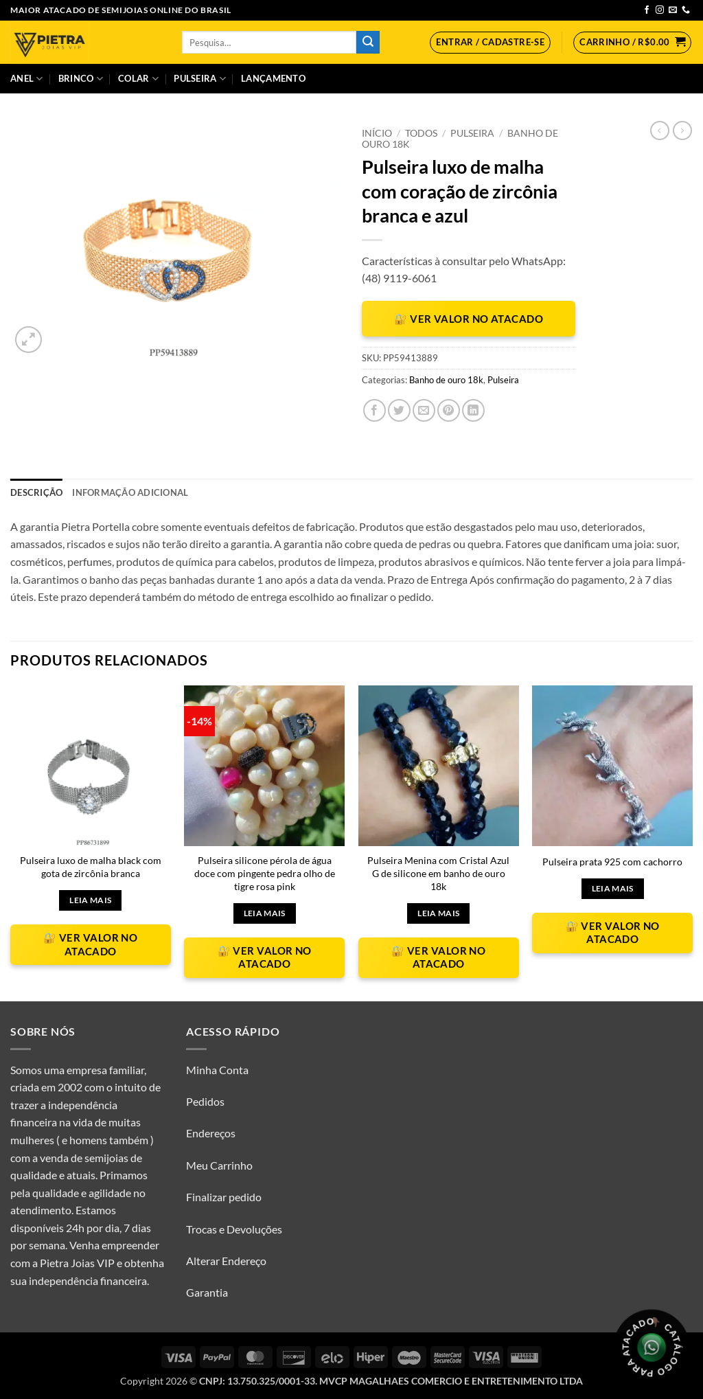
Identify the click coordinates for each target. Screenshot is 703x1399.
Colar (138, 78)
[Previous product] (682, 130)
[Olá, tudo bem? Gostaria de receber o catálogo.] (651, 1347)
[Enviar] (368, 42)
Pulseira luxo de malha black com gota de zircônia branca (90, 866)
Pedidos (205, 1101)
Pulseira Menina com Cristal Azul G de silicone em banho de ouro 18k (438, 872)
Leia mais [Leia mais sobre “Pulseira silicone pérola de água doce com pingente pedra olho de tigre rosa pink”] (265, 913)
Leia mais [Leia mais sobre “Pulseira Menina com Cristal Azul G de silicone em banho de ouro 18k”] (438, 913)
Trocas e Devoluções (234, 1229)
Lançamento (273, 78)
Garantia (207, 1292)
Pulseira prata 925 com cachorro (612, 861)
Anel (26, 78)
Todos (421, 133)
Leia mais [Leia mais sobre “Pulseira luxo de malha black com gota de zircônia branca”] (90, 900)
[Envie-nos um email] (673, 10)
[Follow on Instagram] (660, 10)
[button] (490, 43)
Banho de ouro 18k (446, 379)
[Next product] (659, 130)
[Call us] (686, 10)
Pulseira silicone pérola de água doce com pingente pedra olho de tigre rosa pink (264, 872)
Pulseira (200, 78)
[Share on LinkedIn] (473, 410)
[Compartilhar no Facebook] (374, 410)
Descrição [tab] (36, 492)
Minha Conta (217, 1069)
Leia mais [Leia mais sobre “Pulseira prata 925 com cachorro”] (613, 888)
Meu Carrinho (219, 1165)
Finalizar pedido (224, 1196)
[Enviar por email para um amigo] (424, 410)
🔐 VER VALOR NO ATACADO (468, 318)
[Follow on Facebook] (647, 10)
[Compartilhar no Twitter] (399, 410)
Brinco (80, 78)
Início (377, 133)
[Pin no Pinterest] (448, 410)
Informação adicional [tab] (130, 492)
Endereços (210, 1132)
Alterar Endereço (226, 1260)
